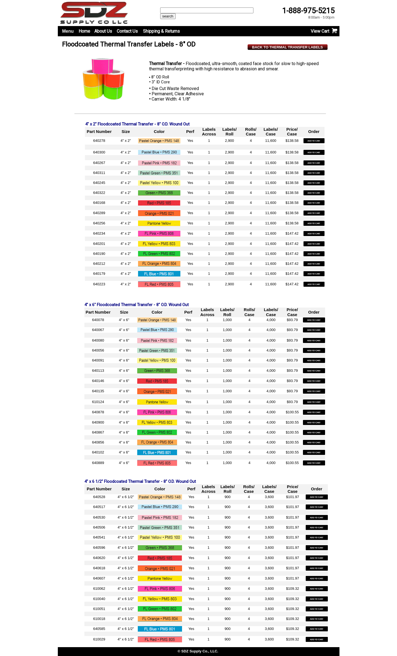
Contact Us (127, 31)
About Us (103, 31)
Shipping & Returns (161, 31)
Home (84, 31)
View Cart (320, 31)
